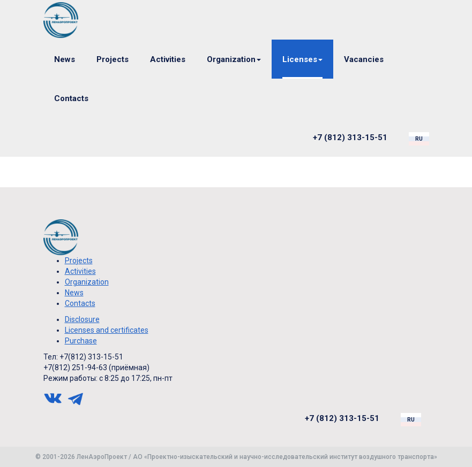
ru (419, 139)
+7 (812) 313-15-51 (350, 137)
